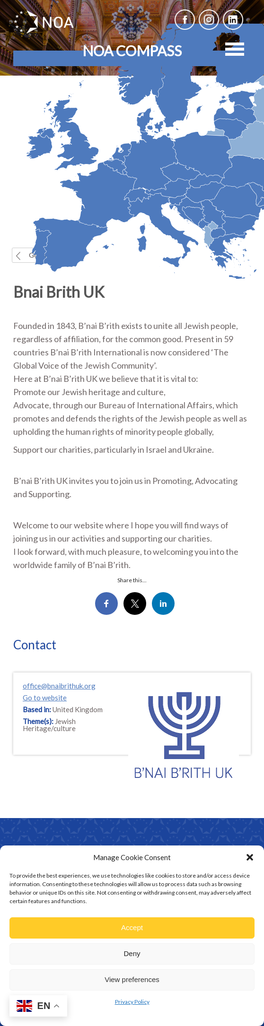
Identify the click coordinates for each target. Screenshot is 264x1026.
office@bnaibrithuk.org (59, 685)
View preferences (132, 979)
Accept (132, 927)
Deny (131, 953)
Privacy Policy (132, 1001)
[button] (250, 857)
